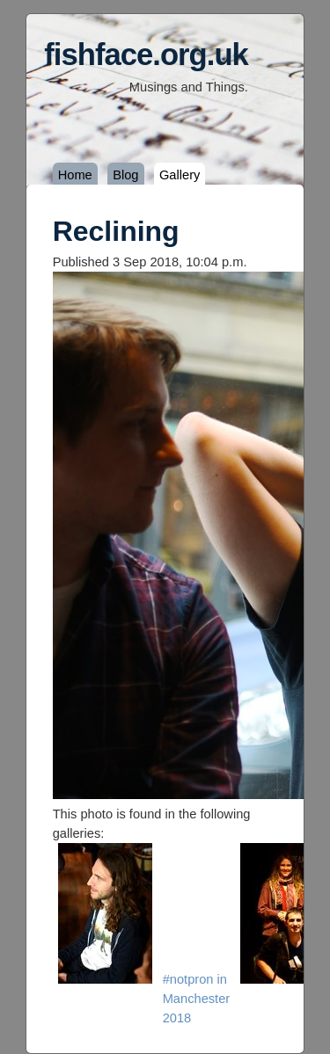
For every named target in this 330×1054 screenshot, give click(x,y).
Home (75, 175)
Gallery (179, 175)
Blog (125, 175)
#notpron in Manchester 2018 (197, 998)
